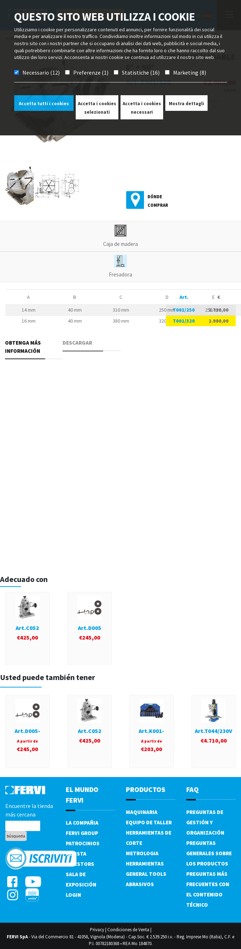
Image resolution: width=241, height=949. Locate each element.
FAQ (192, 789)
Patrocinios (83, 843)
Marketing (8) (189, 72)
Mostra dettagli (186, 104)
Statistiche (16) (141, 72)
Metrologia (142, 853)
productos (145, 789)
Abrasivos (140, 884)
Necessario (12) (41, 72)
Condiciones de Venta (128, 930)
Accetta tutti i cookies (44, 104)
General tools (146, 873)
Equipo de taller (149, 822)
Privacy (97, 930)
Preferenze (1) (90, 72)
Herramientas (145, 863)
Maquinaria (141, 812)
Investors (80, 864)
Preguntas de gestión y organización (205, 822)
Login (73, 894)
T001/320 (184, 321)
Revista (76, 853)
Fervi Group (82, 833)
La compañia (82, 822)
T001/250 (184, 310)
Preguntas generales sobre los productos (209, 853)
